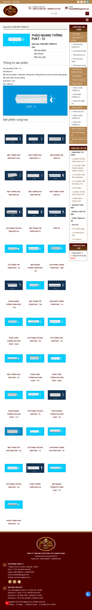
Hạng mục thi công (77, 153)
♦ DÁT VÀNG (76, 188)
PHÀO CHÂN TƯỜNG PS (77, 117)
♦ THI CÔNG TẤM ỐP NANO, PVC (78, 182)
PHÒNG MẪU (76, 76)
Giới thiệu (15, 2)
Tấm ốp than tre (78, 55)
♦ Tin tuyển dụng (78, 229)
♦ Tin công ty (76, 239)
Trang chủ (6, 2)
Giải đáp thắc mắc (77, 206)
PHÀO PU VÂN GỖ (78, 80)
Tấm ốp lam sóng (79, 65)
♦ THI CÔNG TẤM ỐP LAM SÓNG (78, 176)
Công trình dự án (78, 219)
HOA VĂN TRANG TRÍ (78, 134)
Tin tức (74, 225)
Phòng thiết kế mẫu (78, 213)
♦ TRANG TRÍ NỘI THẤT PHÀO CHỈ (78, 160)
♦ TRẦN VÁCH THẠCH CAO (77, 200)
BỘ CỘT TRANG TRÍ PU (79, 140)
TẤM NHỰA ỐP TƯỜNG (77, 39)
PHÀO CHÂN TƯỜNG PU (77, 89)
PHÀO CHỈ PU (76, 84)
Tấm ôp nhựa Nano (77, 60)
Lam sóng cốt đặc (79, 51)
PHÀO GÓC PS (78, 112)
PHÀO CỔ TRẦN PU (78, 102)
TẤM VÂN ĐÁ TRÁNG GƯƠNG (76, 70)
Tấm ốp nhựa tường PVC (77, 45)
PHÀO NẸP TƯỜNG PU (20, 27)
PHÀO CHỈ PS (76, 108)
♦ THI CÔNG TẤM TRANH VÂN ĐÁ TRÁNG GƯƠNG (78, 168)
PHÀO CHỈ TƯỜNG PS (76, 123)
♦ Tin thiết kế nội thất (78, 234)
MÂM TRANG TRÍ (78, 129)
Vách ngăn (75, 34)
